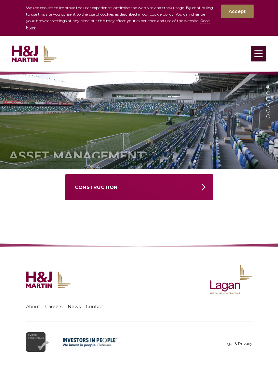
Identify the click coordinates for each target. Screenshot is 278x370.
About (33, 307)
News (74, 307)
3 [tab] (268, 99)
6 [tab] (268, 116)
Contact (95, 307)
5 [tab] (268, 110)
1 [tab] (268, 87)
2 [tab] (268, 93)
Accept (237, 11)
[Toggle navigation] (258, 53)
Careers (53, 307)
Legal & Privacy (237, 343)
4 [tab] (268, 105)
